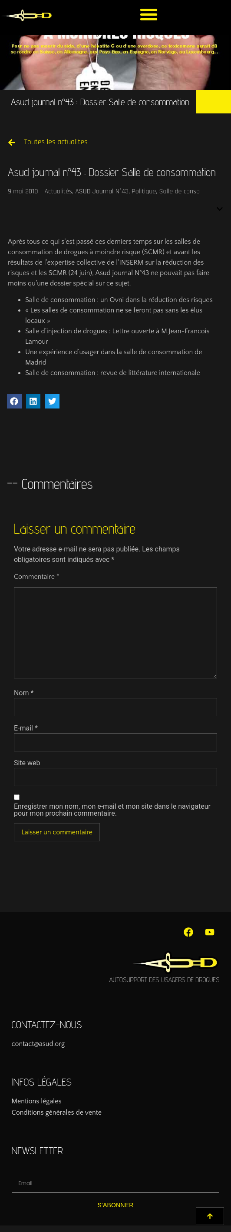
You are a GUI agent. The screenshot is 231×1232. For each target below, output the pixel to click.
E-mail (26, 728)
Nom (23, 693)
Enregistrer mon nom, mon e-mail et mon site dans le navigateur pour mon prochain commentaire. (112, 810)
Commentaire (36, 576)
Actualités (58, 191)
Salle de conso (179, 191)
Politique (144, 191)
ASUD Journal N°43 (102, 191)
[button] (149, 14)
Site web (27, 763)
